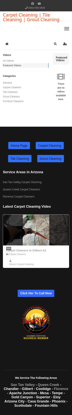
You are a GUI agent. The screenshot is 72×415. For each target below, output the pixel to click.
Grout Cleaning (50, 158)
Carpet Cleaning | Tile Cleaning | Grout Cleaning (31, 17)
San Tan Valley (23, 385)
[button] (55, 44)
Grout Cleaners (11, 96)
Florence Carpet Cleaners (19, 196)
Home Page (19, 145)
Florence (61, 389)
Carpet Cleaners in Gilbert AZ (26, 250)
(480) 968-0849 (36, 7)
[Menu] (66, 28)
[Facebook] (32, 3)
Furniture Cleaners (13, 101)
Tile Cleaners (10, 91)
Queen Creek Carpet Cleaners (21, 189)
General (7, 82)
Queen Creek (48, 385)
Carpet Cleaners (12, 87)
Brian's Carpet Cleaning (21, 264)
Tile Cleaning (20, 158)
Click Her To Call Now (36, 293)
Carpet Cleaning (49, 145)
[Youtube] (39, 3)
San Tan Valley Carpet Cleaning (22, 182)
